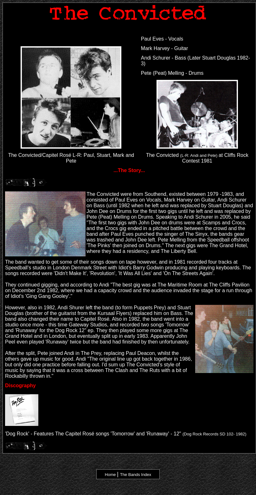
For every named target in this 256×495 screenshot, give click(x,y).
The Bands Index (135, 474)
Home (110, 474)
